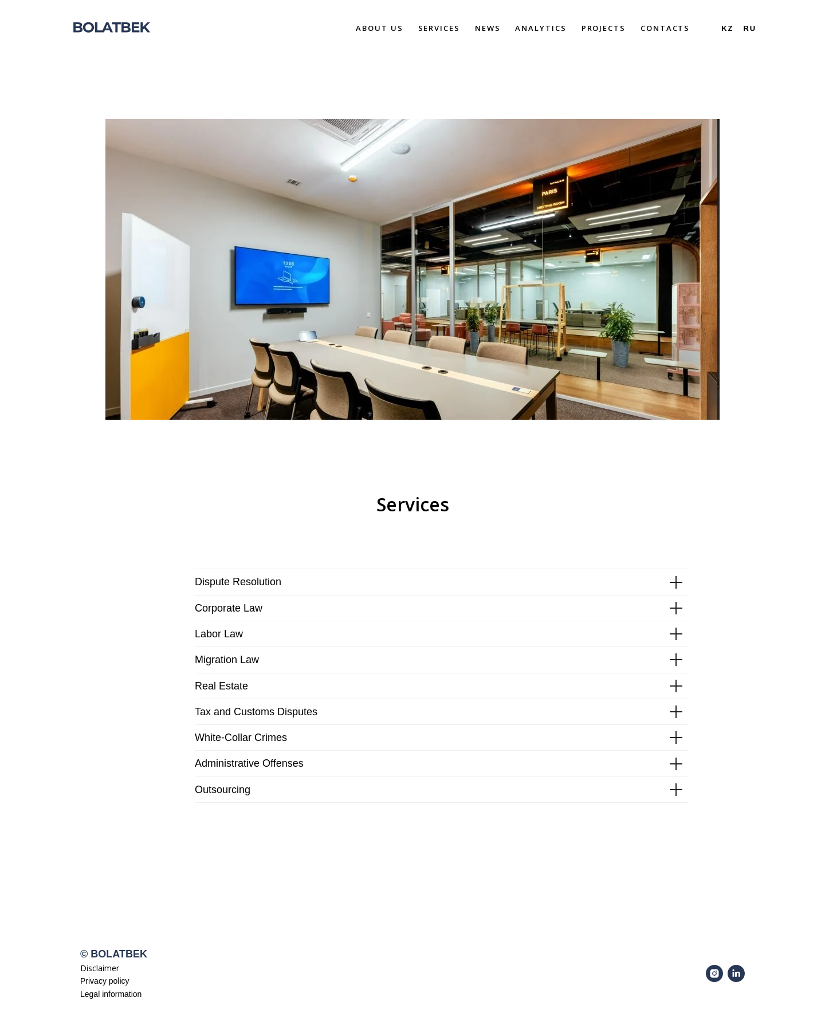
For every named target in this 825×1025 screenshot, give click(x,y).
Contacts (665, 28)
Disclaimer (99, 968)
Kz (727, 28)
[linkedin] (736, 973)
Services (439, 28)
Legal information (111, 994)
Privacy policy (104, 980)
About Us (379, 28)
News (488, 28)
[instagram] (714, 973)
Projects (604, 28)
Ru (749, 28)
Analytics (540, 28)
